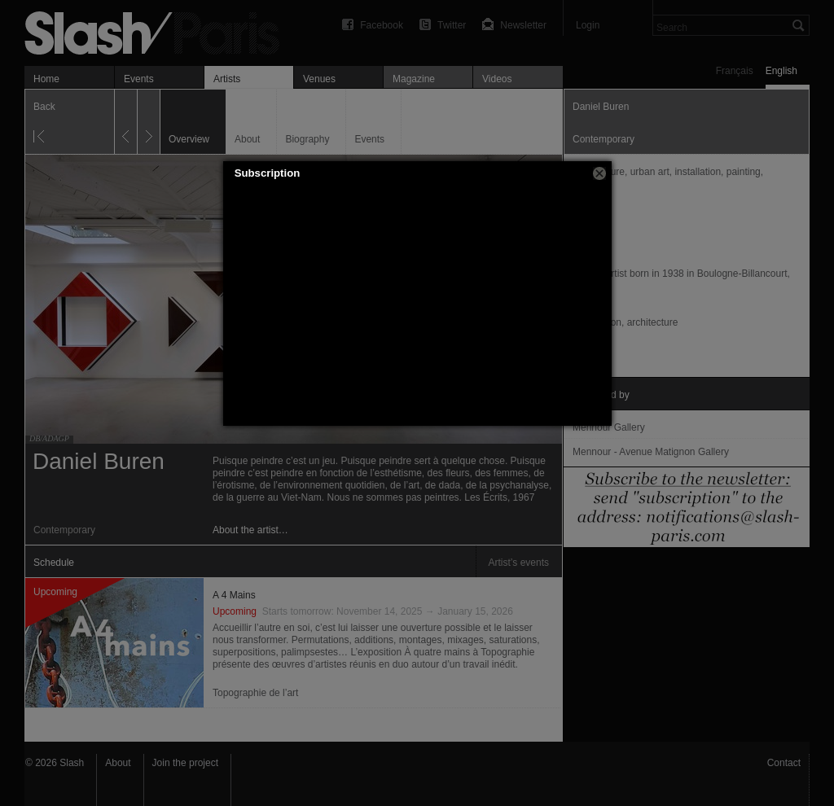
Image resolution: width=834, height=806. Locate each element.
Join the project (185, 763)
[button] (599, 173)
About (117, 763)
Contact (784, 763)
